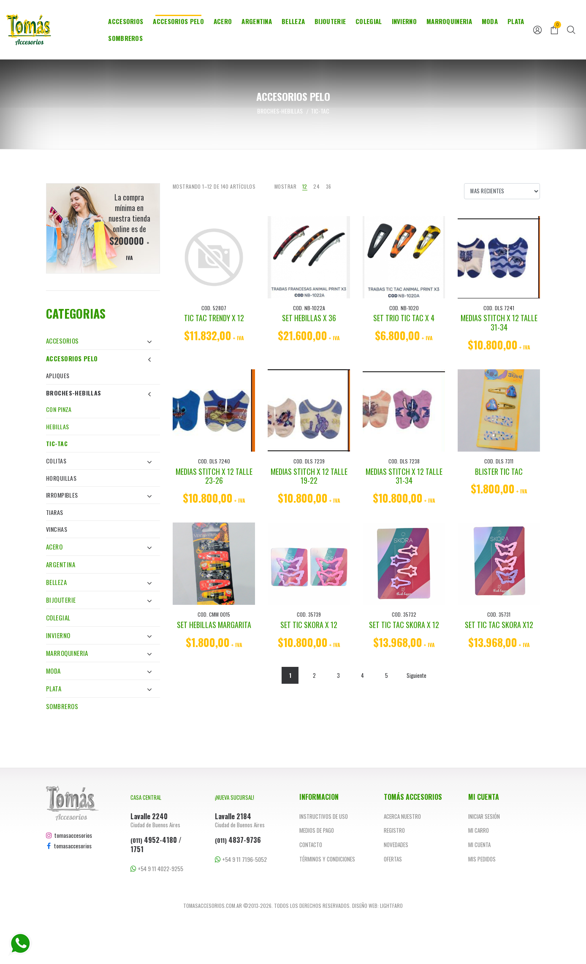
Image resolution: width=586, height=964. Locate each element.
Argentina (256, 21)
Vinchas (56, 529)
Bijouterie (330, 21)
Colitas (99, 460)
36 (328, 186)
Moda (490, 21)
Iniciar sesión (484, 816)
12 (304, 186)
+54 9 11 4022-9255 (156, 868)
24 (316, 186)
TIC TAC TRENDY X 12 (214, 317)
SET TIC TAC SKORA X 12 (404, 624)
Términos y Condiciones (327, 859)
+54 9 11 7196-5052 (241, 859)
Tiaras (54, 512)
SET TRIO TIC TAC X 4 (403, 317)
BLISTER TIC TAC (499, 471)
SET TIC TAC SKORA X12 (499, 624)
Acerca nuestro (402, 816)
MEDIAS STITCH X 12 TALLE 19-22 (309, 476)
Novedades (396, 844)
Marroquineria (449, 21)
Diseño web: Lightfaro (377, 905)
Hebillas (57, 426)
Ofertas (393, 859)
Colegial (368, 21)
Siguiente (416, 675)
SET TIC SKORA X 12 (308, 624)
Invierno (404, 21)
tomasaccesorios (69, 835)
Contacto (310, 844)
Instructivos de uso (323, 816)
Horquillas (61, 478)
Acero (223, 21)
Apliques (57, 375)
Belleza (293, 21)
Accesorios (125, 21)
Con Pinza (59, 409)
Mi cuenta (479, 844)
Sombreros (125, 38)
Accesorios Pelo (178, 21)
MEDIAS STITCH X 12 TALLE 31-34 (499, 322)
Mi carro (478, 830)
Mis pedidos (482, 859)
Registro (394, 830)
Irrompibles (99, 494)
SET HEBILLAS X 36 (309, 317)
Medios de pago (316, 830)
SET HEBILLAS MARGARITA (214, 624)
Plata (515, 21)
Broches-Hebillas (99, 392)
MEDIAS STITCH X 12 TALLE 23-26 (214, 476)
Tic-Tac (57, 443)
